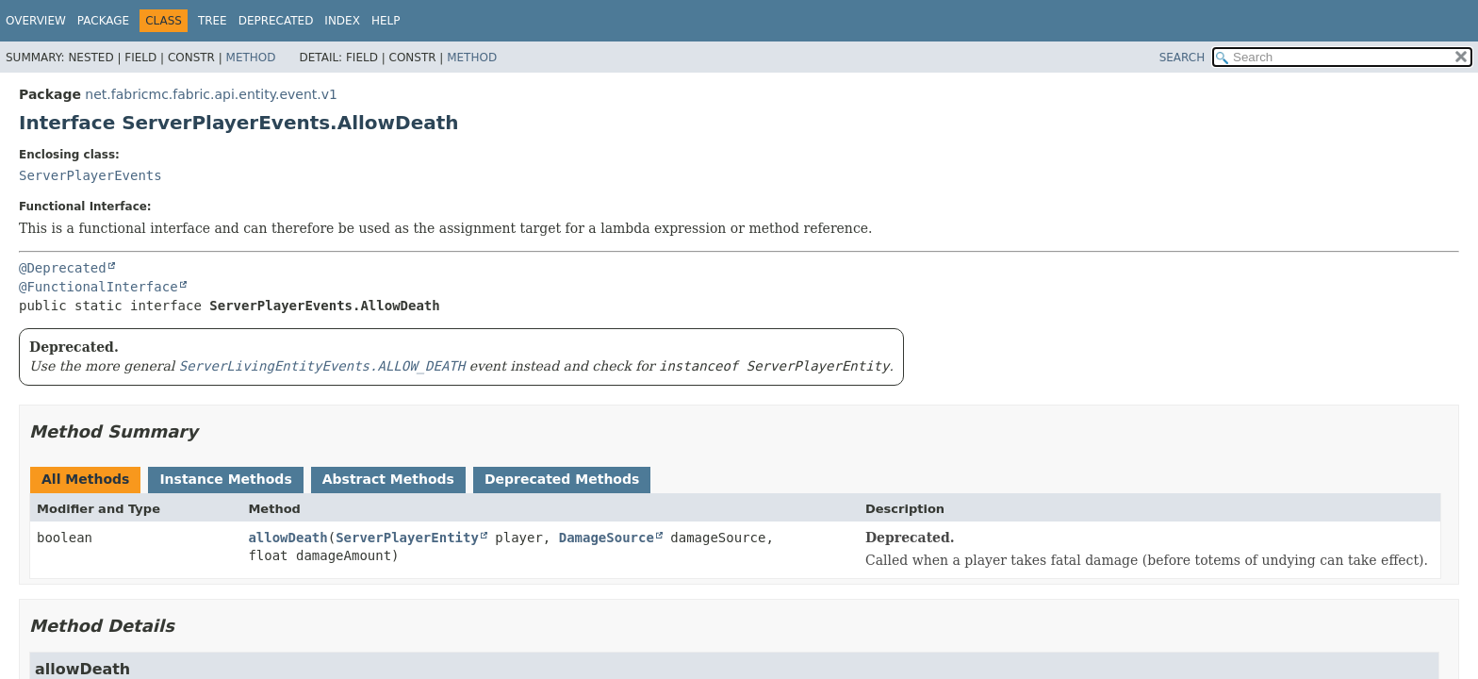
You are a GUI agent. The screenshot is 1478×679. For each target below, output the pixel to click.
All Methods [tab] (85, 479)
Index (342, 20)
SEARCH (1182, 57)
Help (386, 20)
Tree (212, 20)
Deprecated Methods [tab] (561, 479)
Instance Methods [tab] (225, 479)
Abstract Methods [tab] (388, 479)
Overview (36, 20)
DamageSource (606, 537)
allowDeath (287, 537)
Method (251, 57)
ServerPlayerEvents (90, 175)
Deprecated (276, 20)
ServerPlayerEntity (407, 537)
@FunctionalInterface (98, 286)
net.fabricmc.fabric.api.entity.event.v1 (211, 94)
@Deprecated (63, 267)
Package (103, 20)
